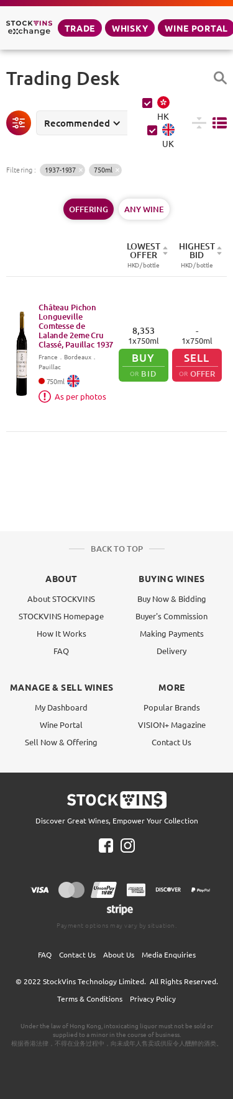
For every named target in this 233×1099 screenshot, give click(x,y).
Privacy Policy (153, 998)
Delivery (171, 650)
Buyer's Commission (171, 616)
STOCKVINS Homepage (61, 616)
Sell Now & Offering (61, 742)
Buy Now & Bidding (171, 598)
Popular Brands (172, 707)
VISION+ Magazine (172, 724)
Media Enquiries (169, 954)
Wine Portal (61, 724)
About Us (118, 954)
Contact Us (171, 742)
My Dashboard (61, 707)
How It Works (61, 633)
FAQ (61, 650)
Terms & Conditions (89, 998)
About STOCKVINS (61, 598)
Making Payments (172, 633)
